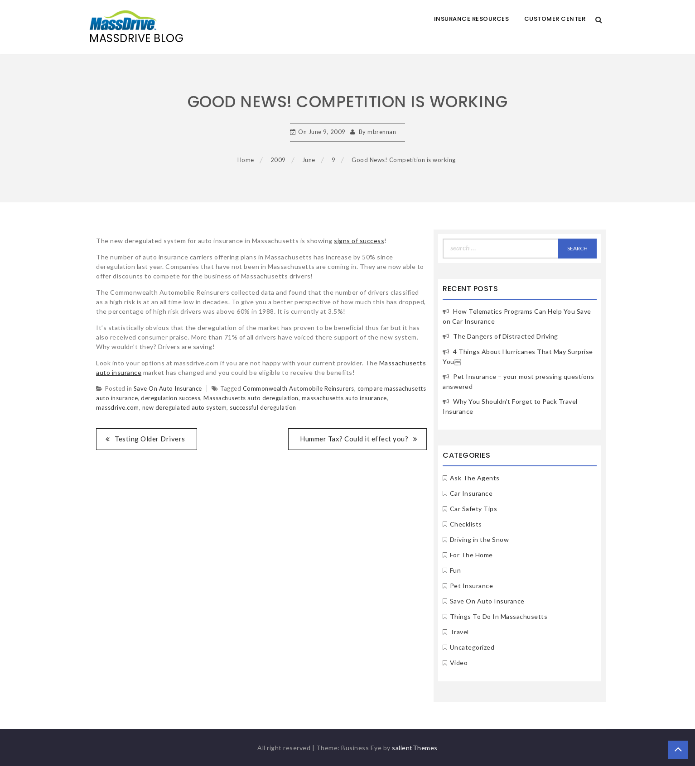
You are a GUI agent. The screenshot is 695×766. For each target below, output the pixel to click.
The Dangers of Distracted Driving (505, 336)
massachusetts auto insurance (344, 398)
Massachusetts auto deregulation (251, 398)
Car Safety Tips (473, 508)
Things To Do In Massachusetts (499, 616)
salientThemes (415, 748)
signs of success (359, 240)
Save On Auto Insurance (168, 388)
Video (459, 662)
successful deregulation (263, 407)
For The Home (471, 555)
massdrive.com (117, 407)
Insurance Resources (471, 18)
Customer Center (555, 18)
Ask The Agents (475, 478)
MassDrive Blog (136, 38)
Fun (455, 570)
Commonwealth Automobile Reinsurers (298, 388)
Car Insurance (471, 493)
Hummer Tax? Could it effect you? (354, 439)
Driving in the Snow (479, 539)
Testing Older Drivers (150, 439)
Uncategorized (472, 647)
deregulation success (170, 398)
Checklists (466, 524)
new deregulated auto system (184, 407)
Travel (459, 632)
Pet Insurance (471, 585)
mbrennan (381, 131)
